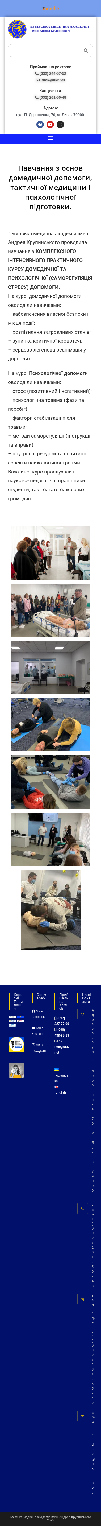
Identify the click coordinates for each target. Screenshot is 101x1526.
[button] (50, 139)
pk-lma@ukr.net (61, 1046)
